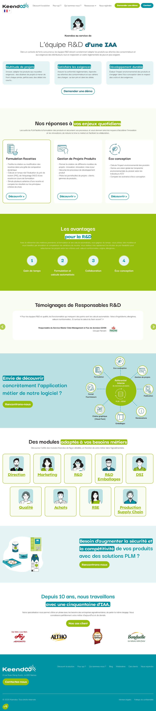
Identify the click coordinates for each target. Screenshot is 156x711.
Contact (147, 5)
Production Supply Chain (130, 509)
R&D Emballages (109, 476)
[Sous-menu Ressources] (95, 5)
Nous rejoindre (147, 666)
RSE (95, 507)
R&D (78, 474)
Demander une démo (127, 5)
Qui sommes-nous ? (97, 666)
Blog (111, 666)
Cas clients (133, 666)
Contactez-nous (16, 681)
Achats (60, 507)
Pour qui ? (81, 666)
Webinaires (120, 666)
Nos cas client (77, 623)
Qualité (26, 507)
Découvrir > (16, 196)
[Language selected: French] (7, 10)
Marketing (47, 474)
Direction (16, 474)
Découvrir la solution (65, 666)
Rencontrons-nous (17, 404)
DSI (139, 474)
